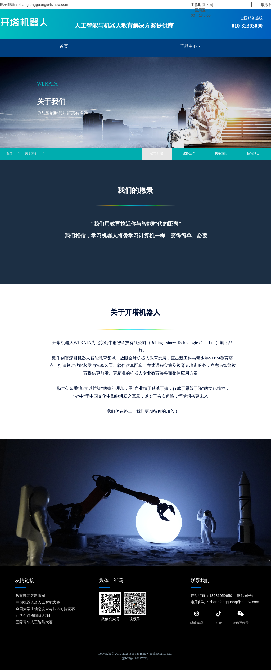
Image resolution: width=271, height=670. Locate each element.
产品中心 (190, 46)
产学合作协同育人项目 (34, 615)
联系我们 (221, 153)
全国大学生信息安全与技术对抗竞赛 (45, 608)
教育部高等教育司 (30, 595)
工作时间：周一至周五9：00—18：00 (202, 10)
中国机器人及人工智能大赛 (38, 602)
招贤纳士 (253, 153)
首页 (64, 46)
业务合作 (189, 153)
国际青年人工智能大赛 (34, 622)
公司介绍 (156, 153)
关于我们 (31, 153)
